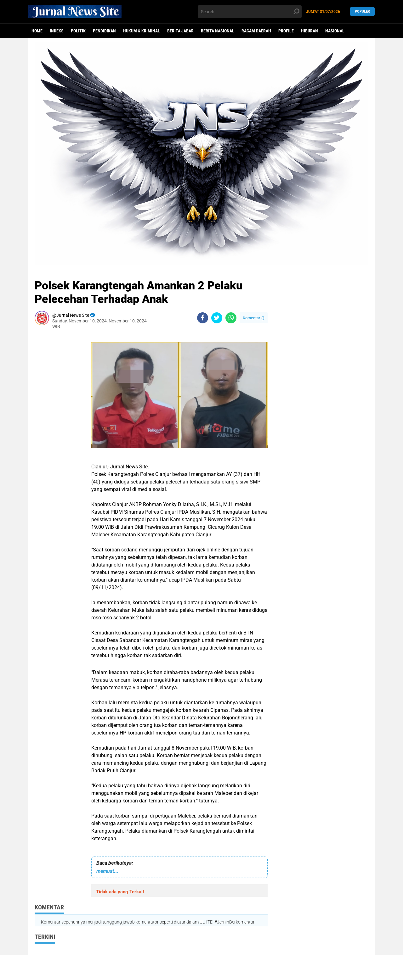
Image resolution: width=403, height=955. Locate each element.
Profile (286, 30)
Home (37, 30)
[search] (250, 11)
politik (78, 30)
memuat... (107, 871)
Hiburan (309, 30)
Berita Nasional (217, 30)
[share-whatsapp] (230, 317)
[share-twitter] (216, 317)
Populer (362, 11)
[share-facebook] (202, 317)
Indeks (57, 30)
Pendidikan (104, 30)
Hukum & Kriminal (141, 30)
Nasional (334, 30)
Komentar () (253, 318)
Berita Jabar (180, 30)
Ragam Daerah (256, 30)
